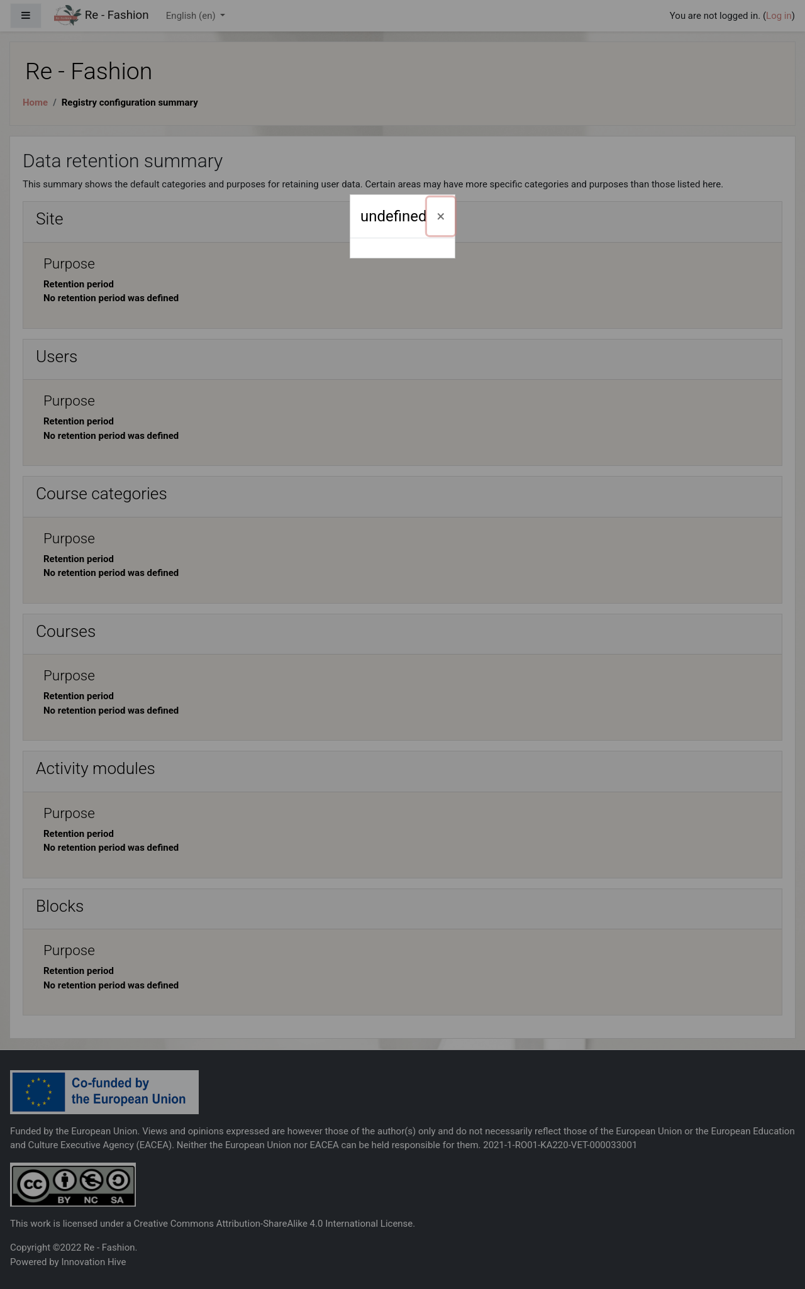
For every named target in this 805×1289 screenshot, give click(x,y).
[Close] (441, 216)
